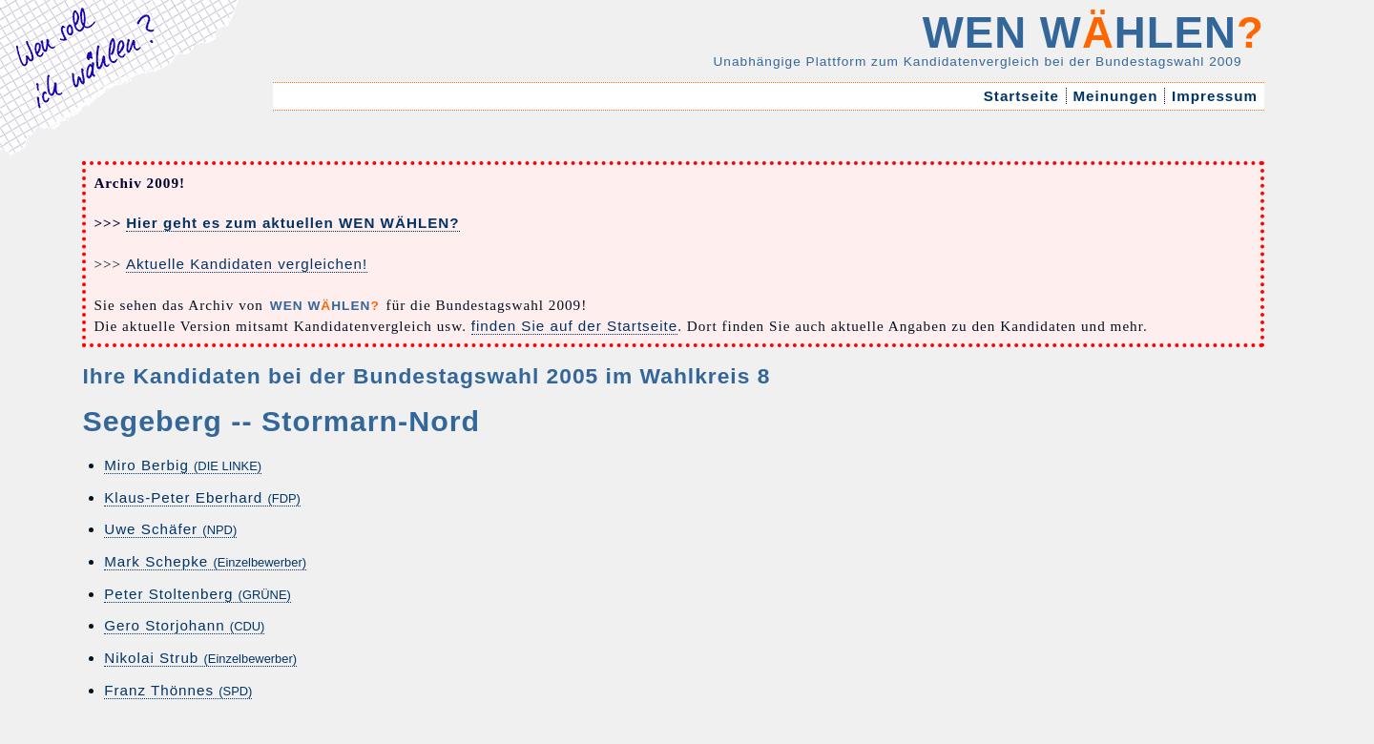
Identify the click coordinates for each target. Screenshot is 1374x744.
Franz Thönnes (178, 690)
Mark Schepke (205, 561)
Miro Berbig (182, 465)
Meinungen (1115, 96)
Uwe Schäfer (170, 529)
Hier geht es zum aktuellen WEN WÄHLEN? (292, 223)
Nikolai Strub (200, 658)
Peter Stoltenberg (197, 594)
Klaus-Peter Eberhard (202, 497)
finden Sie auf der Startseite (574, 326)
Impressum (1214, 96)
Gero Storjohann (184, 625)
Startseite (1021, 96)
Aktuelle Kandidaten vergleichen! (246, 264)
